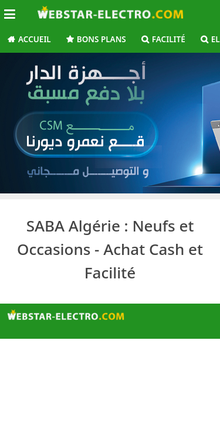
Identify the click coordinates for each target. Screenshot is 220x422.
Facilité (168, 39)
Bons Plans (101, 39)
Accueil (34, 39)
